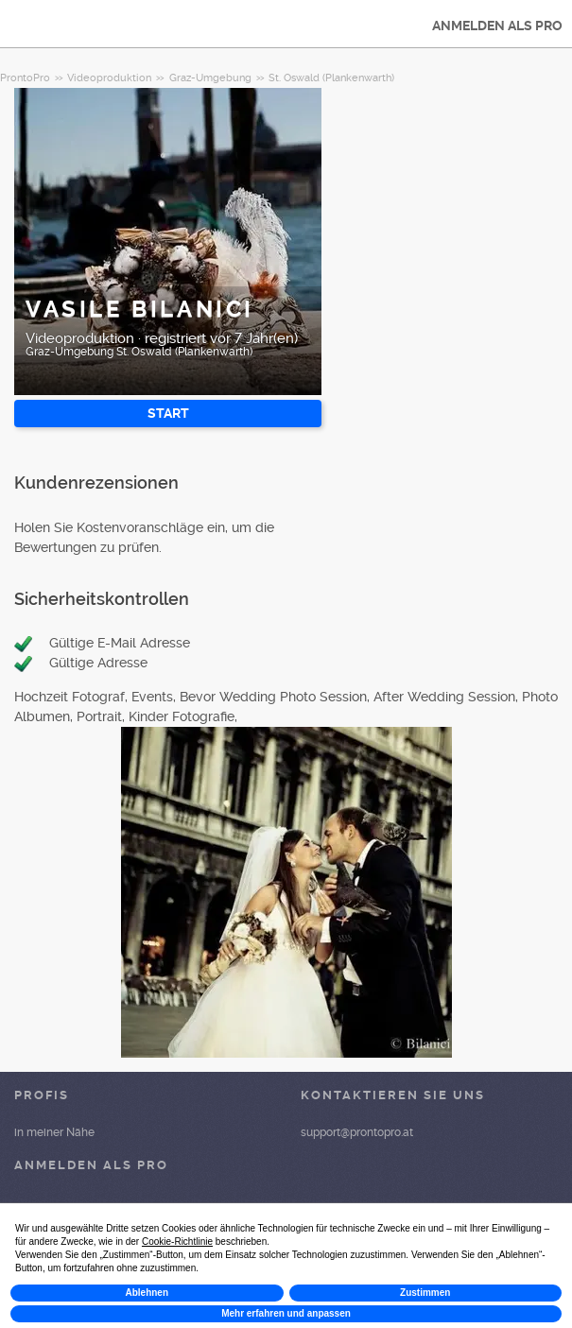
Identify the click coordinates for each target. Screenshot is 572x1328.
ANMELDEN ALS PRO (497, 25)
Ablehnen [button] (146, 1292)
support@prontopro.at (357, 1132)
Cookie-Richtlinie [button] (177, 1241)
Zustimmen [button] (425, 1292)
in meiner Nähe (54, 1132)
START (168, 413)
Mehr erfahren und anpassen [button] (286, 1313)
